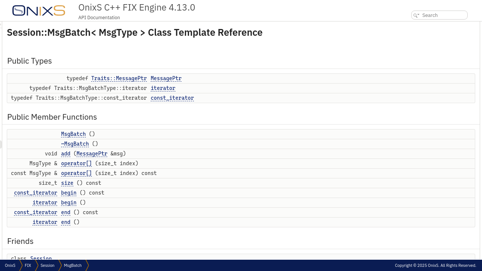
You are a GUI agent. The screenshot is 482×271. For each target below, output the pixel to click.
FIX (28, 265)
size (161, 183)
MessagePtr (260, 78)
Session (135, 259)
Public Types (411, 25)
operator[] (170, 163)
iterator (257, 88)
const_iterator (266, 98)
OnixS (10, 265)
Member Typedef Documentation (431, 174)
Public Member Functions (425, 58)
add (160, 154)
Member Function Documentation (432, 232)
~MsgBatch (169, 144)
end (160, 212)
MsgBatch (167, 134)
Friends (406, 149)
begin (163, 193)
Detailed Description (418, 166)
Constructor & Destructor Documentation (439, 207)
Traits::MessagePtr (213, 78)
